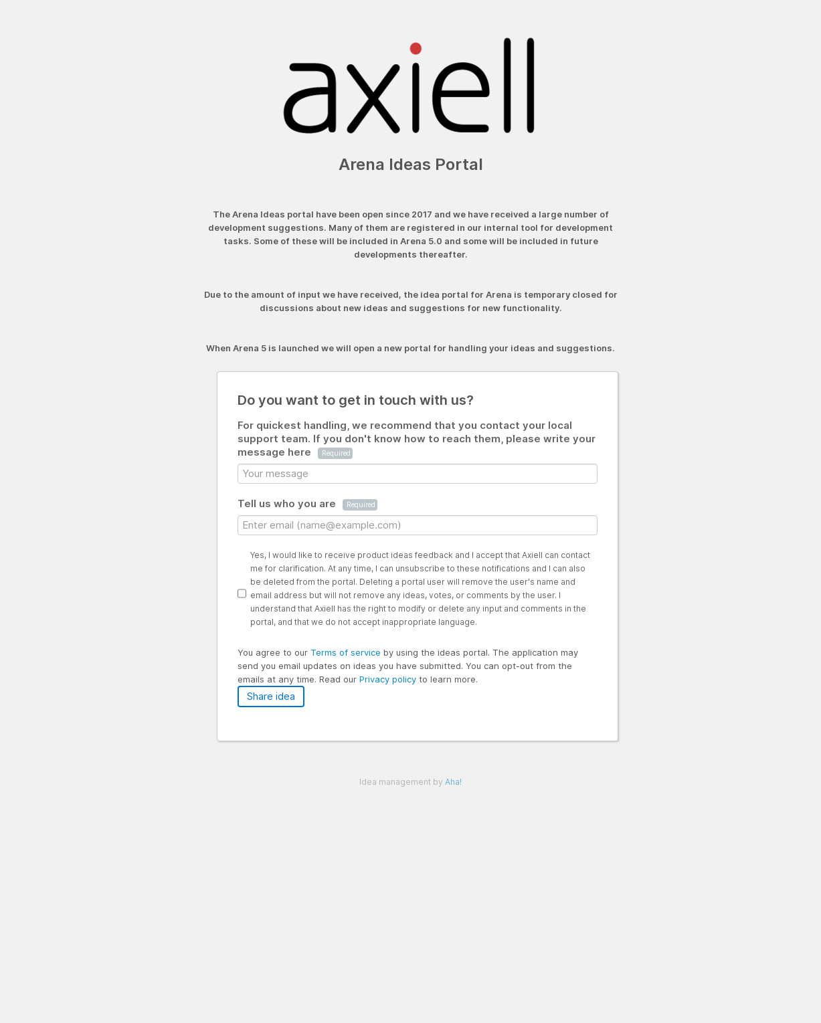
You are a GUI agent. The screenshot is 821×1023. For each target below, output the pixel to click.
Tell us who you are (307, 503)
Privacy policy (389, 679)
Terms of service (346, 652)
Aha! (453, 782)
